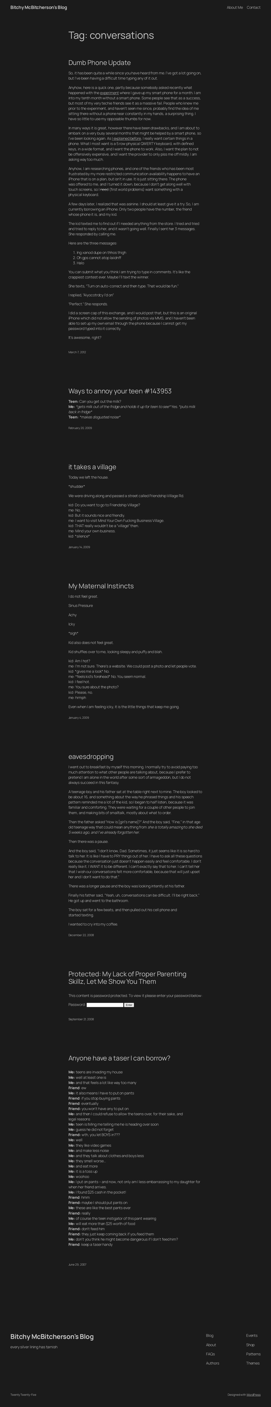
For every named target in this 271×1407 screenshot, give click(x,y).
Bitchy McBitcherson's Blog (38, 7)
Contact (254, 7)
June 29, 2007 (77, 1264)
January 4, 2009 (78, 718)
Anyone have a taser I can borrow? (119, 1058)
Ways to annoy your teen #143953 (120, 391)
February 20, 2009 (80, 428)
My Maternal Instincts (101, 586)
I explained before (126, 138)
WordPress (254, 1395)
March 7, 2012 (77, 352)
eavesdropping (91, 756)
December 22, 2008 (81, 935)
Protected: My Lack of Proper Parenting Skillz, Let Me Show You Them (127, 977)
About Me (235, 7)
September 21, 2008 (81, 1019)
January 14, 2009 (79, 547)
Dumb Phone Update (99, 62)
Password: (95, 1004)
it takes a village (92, 467)
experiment (109, 92)
